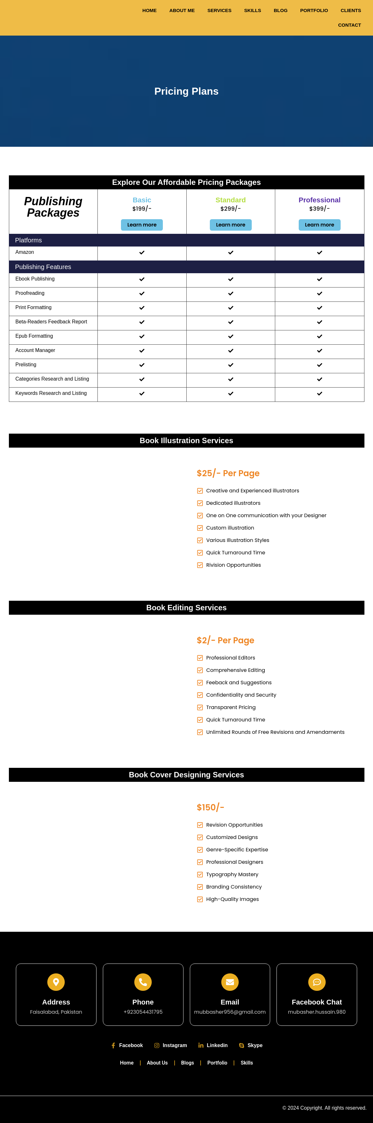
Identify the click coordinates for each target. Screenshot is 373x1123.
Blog (280, 10)
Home (150, 10)
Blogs (187, 1063)
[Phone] (143, 982)
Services (220, 10)
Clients (351, 10)
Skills (252, 10)
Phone (143, 1002)
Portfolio (314, 10)
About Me (182, 10)
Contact (349, 25)
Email (230, 1002)
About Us (157, 1063)
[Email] (230, 982)
